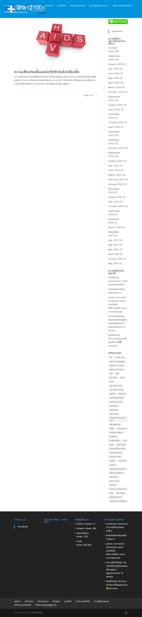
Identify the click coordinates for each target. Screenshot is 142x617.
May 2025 (113, 78)
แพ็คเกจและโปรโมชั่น (122, 6)
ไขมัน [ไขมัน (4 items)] (111, 493)
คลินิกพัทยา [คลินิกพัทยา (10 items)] (113, 406)
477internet (35, 612)
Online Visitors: (84, 524)
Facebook (117, 31)
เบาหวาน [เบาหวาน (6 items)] (112, 465)
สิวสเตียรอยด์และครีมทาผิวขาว (116, 291)
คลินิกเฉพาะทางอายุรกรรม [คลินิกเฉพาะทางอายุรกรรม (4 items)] (117, 419)
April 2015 (113, 254)
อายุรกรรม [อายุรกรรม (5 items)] (122, 460)
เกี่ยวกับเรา (20, 6)
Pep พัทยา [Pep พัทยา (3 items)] (113, 377)
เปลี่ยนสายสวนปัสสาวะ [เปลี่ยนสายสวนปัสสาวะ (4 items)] (117, 469)
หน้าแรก (7, 6)
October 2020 (116, 206)
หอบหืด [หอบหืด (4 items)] (112, 460)
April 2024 (114, 109)
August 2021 (115, 197)
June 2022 (114, 170)
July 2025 (113, 68)
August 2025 (115, 64)
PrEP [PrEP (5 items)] (122, 377)
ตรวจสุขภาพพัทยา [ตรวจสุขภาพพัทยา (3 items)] (116, 432)
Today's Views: (84, 528)
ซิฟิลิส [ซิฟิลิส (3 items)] (111, 428)
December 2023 (113, 116)
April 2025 (114, 82)
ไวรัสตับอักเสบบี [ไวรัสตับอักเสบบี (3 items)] (115, 497)
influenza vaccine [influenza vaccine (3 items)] (116, 365)
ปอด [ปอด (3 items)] (125, 440)
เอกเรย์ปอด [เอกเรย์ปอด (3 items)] (113, 477)
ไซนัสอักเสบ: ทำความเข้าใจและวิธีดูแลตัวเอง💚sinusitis (117, 340)
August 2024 (115, 105)
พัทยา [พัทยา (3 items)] (111, 444)
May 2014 (113, 263)
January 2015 (115, 258)
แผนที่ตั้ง (61, 6)
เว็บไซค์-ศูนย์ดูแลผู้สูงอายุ (16, 12)
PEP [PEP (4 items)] (111, 373)
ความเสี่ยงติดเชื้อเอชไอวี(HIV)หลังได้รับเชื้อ (46, 72)
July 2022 (113, 165)
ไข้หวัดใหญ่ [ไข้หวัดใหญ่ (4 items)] (120, 493)
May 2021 (113, 201)
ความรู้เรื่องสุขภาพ (97, 6)
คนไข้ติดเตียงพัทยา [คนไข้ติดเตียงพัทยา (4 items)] (116, 398)
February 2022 (116, 179)
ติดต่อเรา (49, 6)
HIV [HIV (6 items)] (110, 357)
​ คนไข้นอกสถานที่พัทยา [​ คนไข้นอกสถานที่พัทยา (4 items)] (118, 501)
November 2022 (113, 141)
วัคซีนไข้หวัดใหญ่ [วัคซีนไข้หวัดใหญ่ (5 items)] (115, 452)
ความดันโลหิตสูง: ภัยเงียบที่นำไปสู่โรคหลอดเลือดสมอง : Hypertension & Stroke (117, 323)
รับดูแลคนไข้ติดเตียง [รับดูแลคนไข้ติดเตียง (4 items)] (117, 448)
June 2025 (114, 73)
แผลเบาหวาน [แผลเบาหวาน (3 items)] (114, 481)
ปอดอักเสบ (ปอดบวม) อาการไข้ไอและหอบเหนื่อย (117, 281)
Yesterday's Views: (82, 534)
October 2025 (112, 49)
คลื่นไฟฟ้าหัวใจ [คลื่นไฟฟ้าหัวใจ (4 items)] (114, 424)
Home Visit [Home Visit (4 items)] (119, 357)
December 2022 (113, 133)
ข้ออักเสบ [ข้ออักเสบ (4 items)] (122, 394)
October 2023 (116, 122)
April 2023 (114, 127)
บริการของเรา (35, 6)
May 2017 (113, 244)
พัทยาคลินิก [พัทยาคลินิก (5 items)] (121, 444)
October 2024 (116, 92)
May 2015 (113, 249)
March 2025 (114, 87)
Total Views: (80, 543)
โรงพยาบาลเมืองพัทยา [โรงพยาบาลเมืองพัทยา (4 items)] (118, 489)
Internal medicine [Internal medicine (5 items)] (116, 369)
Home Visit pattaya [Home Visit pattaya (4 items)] (117, 361)
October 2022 (116, 148)
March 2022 (114, 175)
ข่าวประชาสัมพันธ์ (77, 6)
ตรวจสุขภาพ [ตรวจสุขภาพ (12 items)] (121, 428)
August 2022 (115, 161)
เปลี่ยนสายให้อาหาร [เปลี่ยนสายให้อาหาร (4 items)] (116, 473)
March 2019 (114, 227)
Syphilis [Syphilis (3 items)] (112, 394)
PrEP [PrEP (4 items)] (111, 381)
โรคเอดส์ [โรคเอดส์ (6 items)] (112, 485)
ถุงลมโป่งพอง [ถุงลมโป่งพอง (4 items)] (114, 440)
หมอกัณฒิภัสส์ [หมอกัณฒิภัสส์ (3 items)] (115, 456)
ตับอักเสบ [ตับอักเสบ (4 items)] (113, 436)
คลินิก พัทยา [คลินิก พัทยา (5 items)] (114, 414)
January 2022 (115, 184)
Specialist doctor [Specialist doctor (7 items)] (116, 389)
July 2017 (113, 240)
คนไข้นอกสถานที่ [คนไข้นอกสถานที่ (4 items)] (115, 402)
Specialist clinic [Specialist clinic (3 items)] (115, 385)
